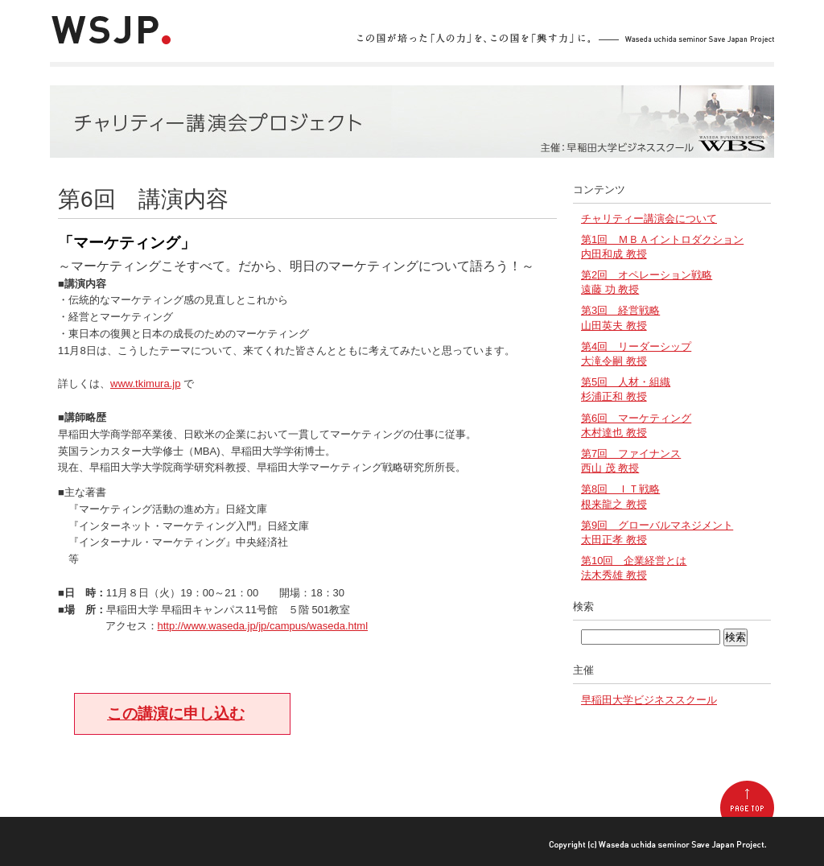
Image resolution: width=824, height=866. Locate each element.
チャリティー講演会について (649, 218)
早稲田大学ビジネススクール (649, 700)
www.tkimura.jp (145, 383)
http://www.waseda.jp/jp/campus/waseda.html (263, 626)
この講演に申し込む (176, 713)
